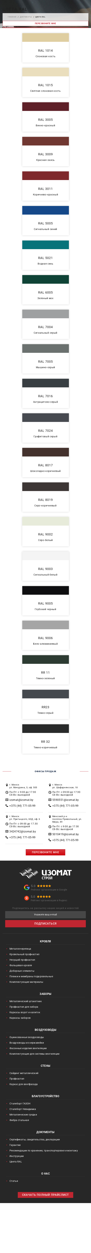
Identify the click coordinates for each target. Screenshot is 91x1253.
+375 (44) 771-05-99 (22, 805)
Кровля (45, 941)
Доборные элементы (21, 970)
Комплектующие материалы (26, 982)
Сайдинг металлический (23, 1073)
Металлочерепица (20, 948)
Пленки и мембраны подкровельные (31, 976)
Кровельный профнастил (24, 954)
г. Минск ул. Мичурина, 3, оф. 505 (23, 786)
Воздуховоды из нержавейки (26, 1042)
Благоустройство (45, 1096)
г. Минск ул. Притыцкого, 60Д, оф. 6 (24, 817)
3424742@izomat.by (22, 831)
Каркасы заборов (20, 1017)
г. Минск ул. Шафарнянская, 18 (65, 786)
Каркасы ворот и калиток (24, 1012)
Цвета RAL (15, 1161)
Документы (45, 1132)
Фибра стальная (19, 1120)
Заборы (45, 994)
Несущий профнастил (22, 959)
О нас (45, 1174)
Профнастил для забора (23, 1006)
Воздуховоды (45, 1030)
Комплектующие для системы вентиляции (34, 1053)
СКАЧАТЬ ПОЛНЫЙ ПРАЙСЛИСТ (45, 1195)
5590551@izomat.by (65, 800)
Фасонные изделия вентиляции (28, 1048)
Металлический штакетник (25, 1001)
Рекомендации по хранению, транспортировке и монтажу (43, 1150)
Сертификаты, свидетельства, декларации (34, 1139)
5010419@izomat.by (65, 834)
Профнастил (16, 1078)
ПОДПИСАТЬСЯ (45, 923)
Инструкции (16, 1156)
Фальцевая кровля (20, 965)
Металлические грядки (23, 1114)
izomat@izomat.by (21, 800)
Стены (45, 1066)
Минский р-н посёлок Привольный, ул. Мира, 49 (67, 819)
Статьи (13, 1181)
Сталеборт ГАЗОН (19, 1103)
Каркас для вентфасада (23, 1084)
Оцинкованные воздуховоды (26, 1037)
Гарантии (15, 1145)
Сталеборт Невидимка (22, 1109)
